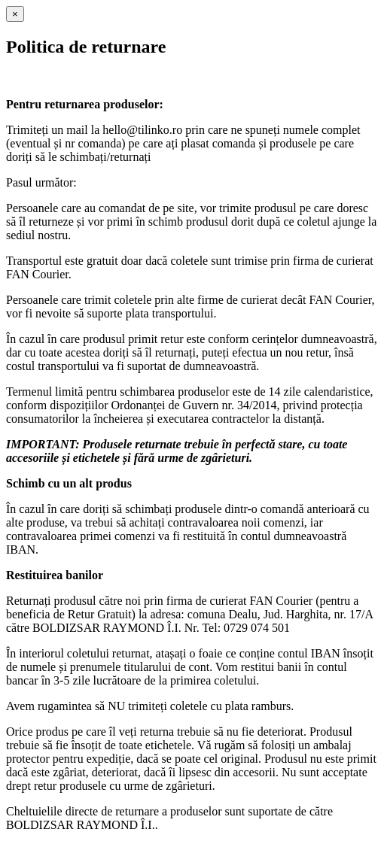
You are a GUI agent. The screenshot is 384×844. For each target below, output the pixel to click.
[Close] (15, 14)
